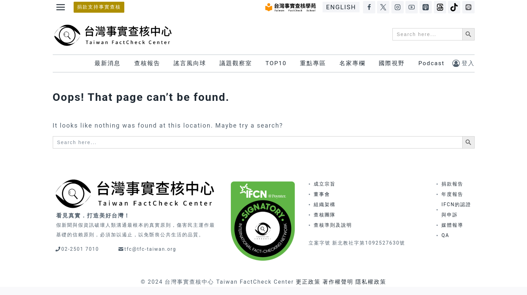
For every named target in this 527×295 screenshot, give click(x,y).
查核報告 (147, 63)
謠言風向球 (190, 63)
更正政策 (308, 282)
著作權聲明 (338, 282)
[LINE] (468, 7)
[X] (383, 7)
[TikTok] (454, 7)
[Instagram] (397, 7)
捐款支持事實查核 (99, 7)
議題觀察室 (235, 63)
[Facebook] (369, 7)
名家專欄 (352, 63)
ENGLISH (341, 7)
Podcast (431, 63)
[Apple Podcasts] (425, 7)
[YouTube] (411, 7)
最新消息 (108, 63)
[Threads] (440, 7)
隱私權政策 (370, 282)
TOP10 (275, 63)
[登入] (463, 63)
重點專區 (313, 63)
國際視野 (392, 63)
